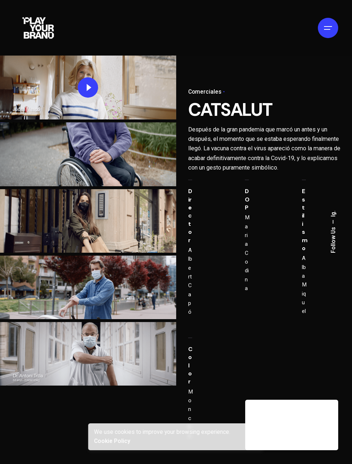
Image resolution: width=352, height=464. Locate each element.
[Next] (319, 416)
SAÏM (267, 430)
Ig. (333, 214)
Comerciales (205, 92)
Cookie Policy (112, 441)
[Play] (88, 87)
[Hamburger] (328, 28)
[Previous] (299, 416)
